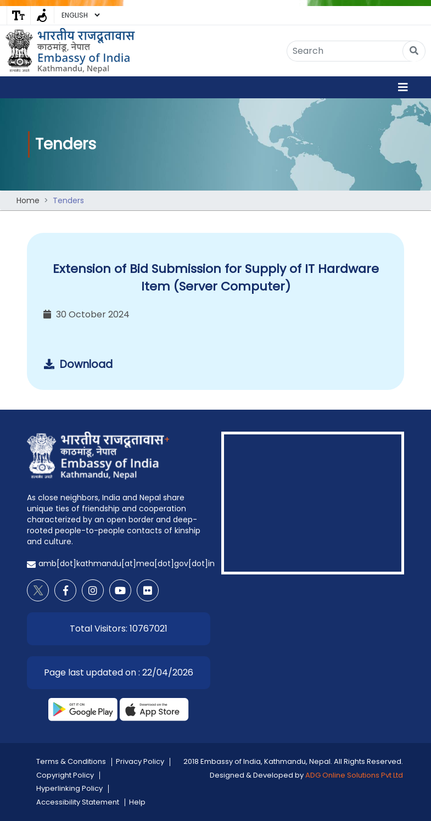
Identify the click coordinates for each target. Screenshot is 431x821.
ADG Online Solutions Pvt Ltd (354, 775)
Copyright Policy (65, 775)
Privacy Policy (140, 761)
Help (137, 802)
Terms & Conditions (71, 761)
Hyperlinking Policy (69, 788)
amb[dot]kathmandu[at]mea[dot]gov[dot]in (126, 563)
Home (28, 200)
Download (78, 364)
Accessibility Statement (77, 802)
